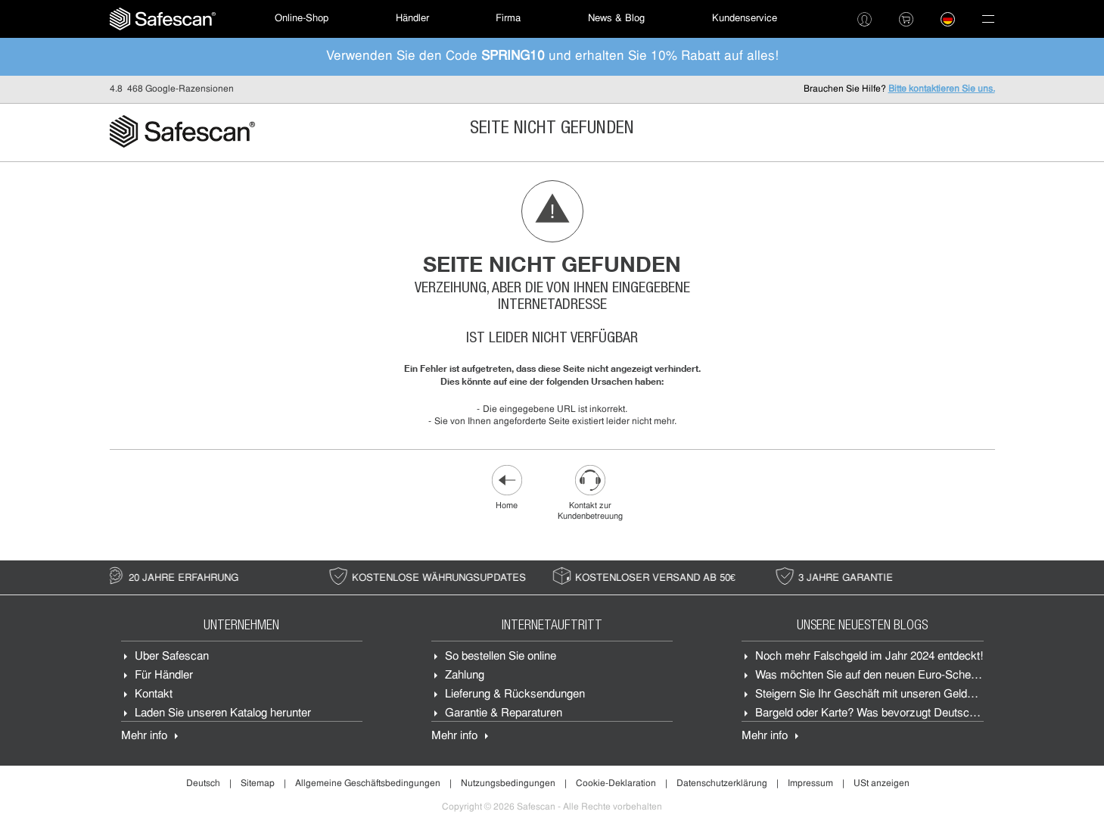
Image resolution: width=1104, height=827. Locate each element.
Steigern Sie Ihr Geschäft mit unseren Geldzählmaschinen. (900, 695)
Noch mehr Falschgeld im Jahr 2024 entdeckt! (869, 657)
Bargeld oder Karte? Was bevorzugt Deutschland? (878, 713)
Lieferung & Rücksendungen (515, 695)
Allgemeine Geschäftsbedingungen (367, 783)
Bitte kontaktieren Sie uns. (941, 89)
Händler (412, 18)
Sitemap (258, 783)
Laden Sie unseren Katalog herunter (223, 713)
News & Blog (616, 18)
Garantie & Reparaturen (503, 713)
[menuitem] (163, 19)
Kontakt (154, 695)
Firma (508, 18)
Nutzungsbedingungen (508, 783)
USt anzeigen (882, 783)
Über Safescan (172, 657)
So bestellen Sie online (500, 657)
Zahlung (464, 676)
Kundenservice (744, 18)
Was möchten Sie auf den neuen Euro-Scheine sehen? (890, 676)
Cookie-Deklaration (616, 783)
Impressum (810, 783)
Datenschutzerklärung (721, 783)
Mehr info (144, 736)
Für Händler (164, 676)
